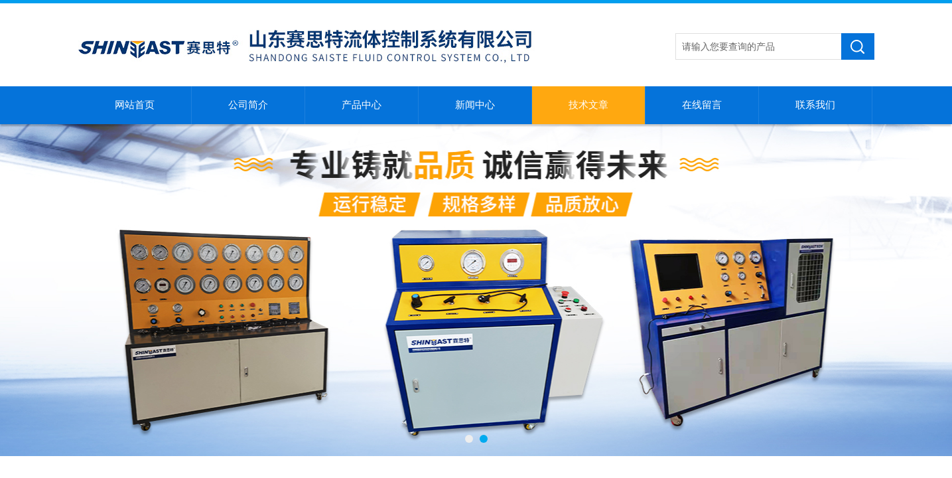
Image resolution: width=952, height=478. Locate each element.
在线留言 (702, 105)
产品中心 (361, 105)
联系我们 (815, 105)
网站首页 (135, 105)
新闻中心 (475, 105)
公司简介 (248, 105)
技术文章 (588, 105)
